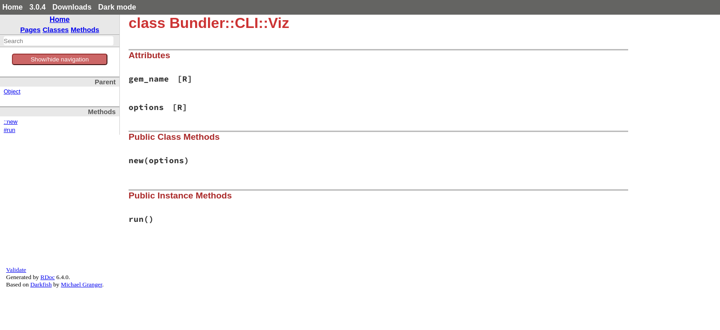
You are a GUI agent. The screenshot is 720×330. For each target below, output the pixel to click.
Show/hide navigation (60, 59)
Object (12, 91)
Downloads (71, 7)
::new (10, 122)
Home (12, 7)
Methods (85, 29)
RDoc (47, 277)
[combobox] (58, 40)
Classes (56, 29)
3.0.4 (37, 7)
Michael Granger (81, 284)
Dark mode (117, 7)
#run (9, 130)
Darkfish (41, 284)
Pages (30, 29)
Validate (16, 269)
